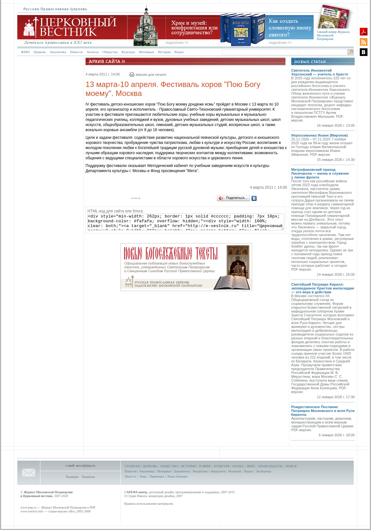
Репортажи (200, 471)
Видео (179, 52)
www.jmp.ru (29, 507)
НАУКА (238, 466)
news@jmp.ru (85, 465)
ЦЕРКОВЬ (150, 466)
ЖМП (25, 52)
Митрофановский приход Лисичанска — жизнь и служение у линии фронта (320, 173)
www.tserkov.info (32, 511)
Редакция (72, 477)
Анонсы (93, 52)
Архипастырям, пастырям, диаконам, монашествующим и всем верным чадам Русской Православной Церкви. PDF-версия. (322, 424)
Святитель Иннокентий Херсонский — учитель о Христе (319, 72)
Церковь (40, 52)
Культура (128, 52)
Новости (76, 52)
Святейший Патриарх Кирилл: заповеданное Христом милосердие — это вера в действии (322, 288)
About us (130, 476)
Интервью (146, 52)
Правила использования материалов (148, 503)
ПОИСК (291, 466)
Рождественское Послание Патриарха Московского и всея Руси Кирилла (323, 410)
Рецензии (234, 471)
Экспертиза (263, 471)
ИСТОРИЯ (188, 466)
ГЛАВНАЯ (132, 466)
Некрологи (217, 471)
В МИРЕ (205, 466)
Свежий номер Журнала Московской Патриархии (333, 35)
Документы (182, 471)
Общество (110, 52)
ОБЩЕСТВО (169, 466)
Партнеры (157, 476)
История (164, 52)
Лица (142, 476)
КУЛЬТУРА (222, 466)
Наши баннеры (177, 476)
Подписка (88, 477)
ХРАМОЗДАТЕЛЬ (270, 466)
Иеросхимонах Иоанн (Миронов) (319, 135)
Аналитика (58, 52)
